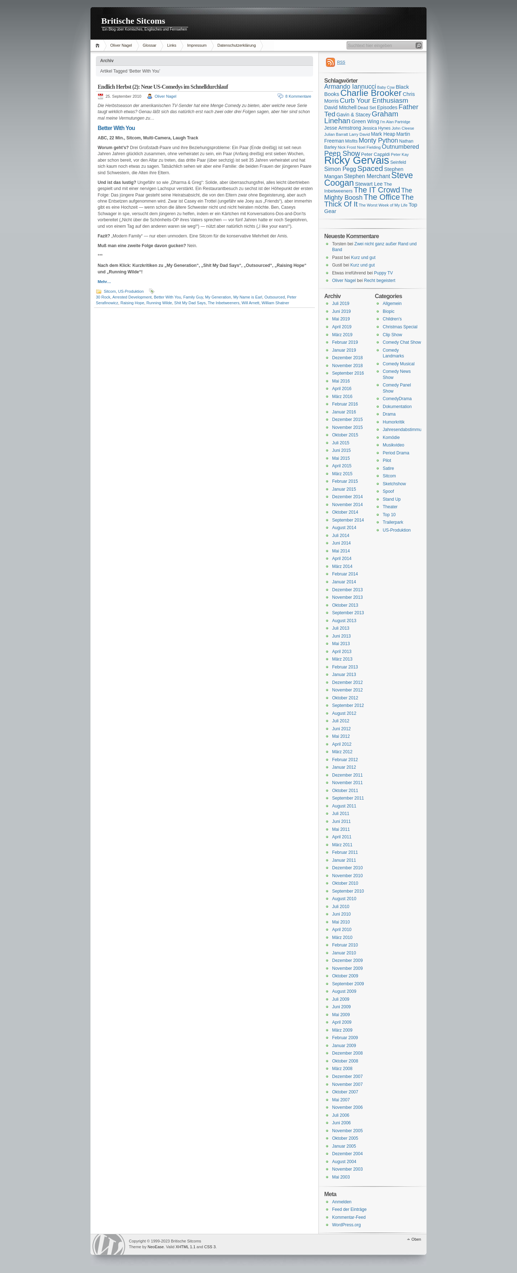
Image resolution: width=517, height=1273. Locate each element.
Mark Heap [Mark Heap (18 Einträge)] (383, 134)
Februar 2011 (345, 852)
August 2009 (344, 991)
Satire (388, 468)
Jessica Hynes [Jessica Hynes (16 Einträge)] (376, 128)
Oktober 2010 (345, 883)
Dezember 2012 (347, 682)
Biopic (389, 311)
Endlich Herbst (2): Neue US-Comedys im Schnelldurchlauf (163, 87)
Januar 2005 (344, 1146)
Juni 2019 (341, 311)
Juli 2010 (340, 906)
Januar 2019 (344, 350)
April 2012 (341, 744)
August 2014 (344, 527)
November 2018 (347, 365)
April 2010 (341, 929)
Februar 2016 (345, 404)
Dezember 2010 (347, 867)
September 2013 (348, 612)
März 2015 (342, 473)
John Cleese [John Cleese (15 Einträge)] (403, 128)
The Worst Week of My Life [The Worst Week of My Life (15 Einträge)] (383, 205)
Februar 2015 (345, 481)
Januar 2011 (344, 860)
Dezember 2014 (347, 496)
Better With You (167, 297)
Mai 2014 (341, 551)
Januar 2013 (344, 674)
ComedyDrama (397, 398)
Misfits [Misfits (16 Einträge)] (351, 141)
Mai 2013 (341, 643)
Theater (390, 506)
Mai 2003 (341, 1177)
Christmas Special (400, 326)
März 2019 (342, 334)
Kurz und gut (363, 257)
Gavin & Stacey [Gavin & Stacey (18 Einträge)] (353, 114)
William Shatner (275, 303)
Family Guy (193, 297)
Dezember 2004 (347, 1153)
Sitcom (110, 291)
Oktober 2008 (345, 1061)
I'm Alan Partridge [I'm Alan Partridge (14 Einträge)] (395, 122)
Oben (416, 1239)
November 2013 (347, 597)
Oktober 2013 (345, 605)
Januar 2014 (344, 581)
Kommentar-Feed (348, 1217)
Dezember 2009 (347, 960)
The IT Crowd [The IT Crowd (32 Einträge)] (377, 190)
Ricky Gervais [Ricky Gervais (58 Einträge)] (356, 160)
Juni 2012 (341, 728)
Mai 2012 (341, 736)
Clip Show (392, 334)
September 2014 (348, 520)
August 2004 (344, 1161)
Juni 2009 (341, 1006)
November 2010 (347, 875)
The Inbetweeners (223, 303)
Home (98, 45)
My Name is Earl (247, 297)
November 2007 (347, 1084)
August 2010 (344, 898)
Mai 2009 (341, 1014)
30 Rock (103, 297)
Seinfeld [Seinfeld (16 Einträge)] (398, 162)
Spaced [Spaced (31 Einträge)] (370, 168)
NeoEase (156, 1247)
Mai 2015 (341, 458)
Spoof (388, 491)
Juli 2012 (340, 720)
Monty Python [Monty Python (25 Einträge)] (378, 140)
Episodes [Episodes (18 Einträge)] (387, 107)
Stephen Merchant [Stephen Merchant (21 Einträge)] (367, 176)
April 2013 (341, 651)
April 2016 (341, 388)
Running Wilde (159, 303)
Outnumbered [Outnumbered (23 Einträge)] (400, 146)
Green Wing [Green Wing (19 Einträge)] (365, 121)
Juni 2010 (341, 914)
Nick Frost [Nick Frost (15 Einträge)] (347, 147)
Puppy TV (383, 273)
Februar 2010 (345, 945)
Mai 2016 (341, 381)
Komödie (391, 437)
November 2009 (347, 968)
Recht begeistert (379, 280)
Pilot (387, 460)
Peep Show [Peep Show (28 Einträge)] (342, 153)
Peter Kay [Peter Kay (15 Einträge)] (400, 154)
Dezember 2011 (347, 775)
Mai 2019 (341, 318)
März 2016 (342, 396)
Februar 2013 (345, 667)
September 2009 (348, 983)
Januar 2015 (344, 489)
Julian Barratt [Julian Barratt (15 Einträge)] (336, 134)
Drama (389, 414)
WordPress (108, 1244)
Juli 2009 (340, 999)
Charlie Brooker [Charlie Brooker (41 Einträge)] (371, 93)
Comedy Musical (399, 363)
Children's (392, 318)
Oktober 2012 (345, 697)
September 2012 (348, 705)
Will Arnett (251, 303)
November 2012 (347, 690)
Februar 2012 (345, 759)
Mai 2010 (341, 922)
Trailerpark (393, 522)
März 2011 (342, 844)
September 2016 (348, 373)
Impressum (196, 45)
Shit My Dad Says (189, 303)
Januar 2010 (344, 952)
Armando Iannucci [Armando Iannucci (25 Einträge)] (350, 86)
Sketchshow (394, 483)
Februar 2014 (345, 574)
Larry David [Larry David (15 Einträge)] (359, 134)
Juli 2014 (340, 535)
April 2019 (341, 326)
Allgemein (392, 303)
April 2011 (341, 836)
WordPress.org (346, 1224)
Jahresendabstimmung (404, 429)
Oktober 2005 (345, 1138)
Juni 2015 (341, 450)
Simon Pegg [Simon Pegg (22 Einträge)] (340, 169)
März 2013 (342, 659)
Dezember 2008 (347, 1053)
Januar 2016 (344, 412)
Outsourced (274, 297)
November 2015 (347, 427)
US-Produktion (131, 291)
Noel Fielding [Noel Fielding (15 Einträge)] (369, 147)
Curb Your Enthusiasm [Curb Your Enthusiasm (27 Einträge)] (374, 100)
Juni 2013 (341, 636)
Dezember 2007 (347, 1076)
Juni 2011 (341, 821)
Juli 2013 (340, 628)
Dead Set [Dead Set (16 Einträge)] (367, 107)
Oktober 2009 (345, 975)
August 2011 (344, 806)
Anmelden (341, 1201)
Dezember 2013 (347, 589)
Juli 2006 (340, 1115)
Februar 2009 (345, 1037)
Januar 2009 (344, 1045)
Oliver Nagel (121, 45)
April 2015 (341, 465)
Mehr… (104, 281)
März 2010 (342, 937)
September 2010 (348, 891)
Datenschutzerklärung (237, 45)
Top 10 (389, 514)
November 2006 (347, 1107)
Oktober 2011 (345, 790)
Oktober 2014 (345, 512)
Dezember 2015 (347, 419)
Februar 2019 (345, 342)
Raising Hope (132, 303)
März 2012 (342, 751)
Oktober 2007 (345, 1091)
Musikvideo (393, 445)
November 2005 (347, 1130)
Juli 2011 (340, 813)
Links (171, 45)
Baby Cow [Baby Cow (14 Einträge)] (386, 87)
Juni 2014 (341, 543)
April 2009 (341, 1022)
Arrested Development (132, 297)
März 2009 (342, 1030)
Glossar (150, 45)
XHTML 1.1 (185, 1247)
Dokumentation (397, 406)
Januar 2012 (344, 767)
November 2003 (347, 1169)
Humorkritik (394, 422)
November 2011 (347, 782)
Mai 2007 (341, 1099)
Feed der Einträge (349, 1209)
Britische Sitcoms (133, 21)
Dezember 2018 (347, 357)
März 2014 (342, 566)
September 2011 (348, 798)
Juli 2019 (340, 303)
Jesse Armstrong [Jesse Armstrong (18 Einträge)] (342, 128)
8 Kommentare (298, 96)
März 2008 (342, 1068)
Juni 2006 (341, 1122)
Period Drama (396, 452)
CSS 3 (210, 1247)
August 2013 (344, 620)
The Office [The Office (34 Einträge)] (382, 197)
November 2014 (347, 504)
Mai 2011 (341, 829)
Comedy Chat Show (402, 342)
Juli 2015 (340, 442)
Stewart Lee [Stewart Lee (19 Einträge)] (369, 184)
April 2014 (341, 558)
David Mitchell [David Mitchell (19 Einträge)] (340, 107)
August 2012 (344, 713)
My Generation (218, 297)
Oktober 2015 (345, 435)
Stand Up (392, 499)
